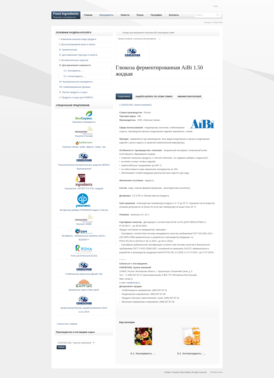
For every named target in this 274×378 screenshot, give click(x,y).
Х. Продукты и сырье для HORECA (76, 97)
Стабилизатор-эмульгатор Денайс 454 (83, 274)
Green (220, 372)
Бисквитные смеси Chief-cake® (84, 290)
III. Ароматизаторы (68, 49)
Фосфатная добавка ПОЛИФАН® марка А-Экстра (84, 210)
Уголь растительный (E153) (84, 256)
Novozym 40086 (84, 224)
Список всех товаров (67, 324)
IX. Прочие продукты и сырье (73, 92)
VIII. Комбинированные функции (74, 87)
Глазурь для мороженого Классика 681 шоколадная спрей (148, 33)
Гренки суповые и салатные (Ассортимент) (137, 39)
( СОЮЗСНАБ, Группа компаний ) (135, 105)
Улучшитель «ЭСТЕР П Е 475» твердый (83, 188)
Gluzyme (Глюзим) (84, 136)
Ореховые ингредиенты (83, 122)
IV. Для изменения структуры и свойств (78, 55)
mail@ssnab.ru (133, 283)
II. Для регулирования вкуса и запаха (77, 44)
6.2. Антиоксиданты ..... (74, 76)
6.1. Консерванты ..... (73, 71)
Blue (215, 372)
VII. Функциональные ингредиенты (76, 82)
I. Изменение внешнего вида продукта (77, 39)
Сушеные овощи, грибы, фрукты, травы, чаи (84, 147)
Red (212, 372)
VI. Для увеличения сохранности (75, 65)
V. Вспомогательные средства (73, 60)
